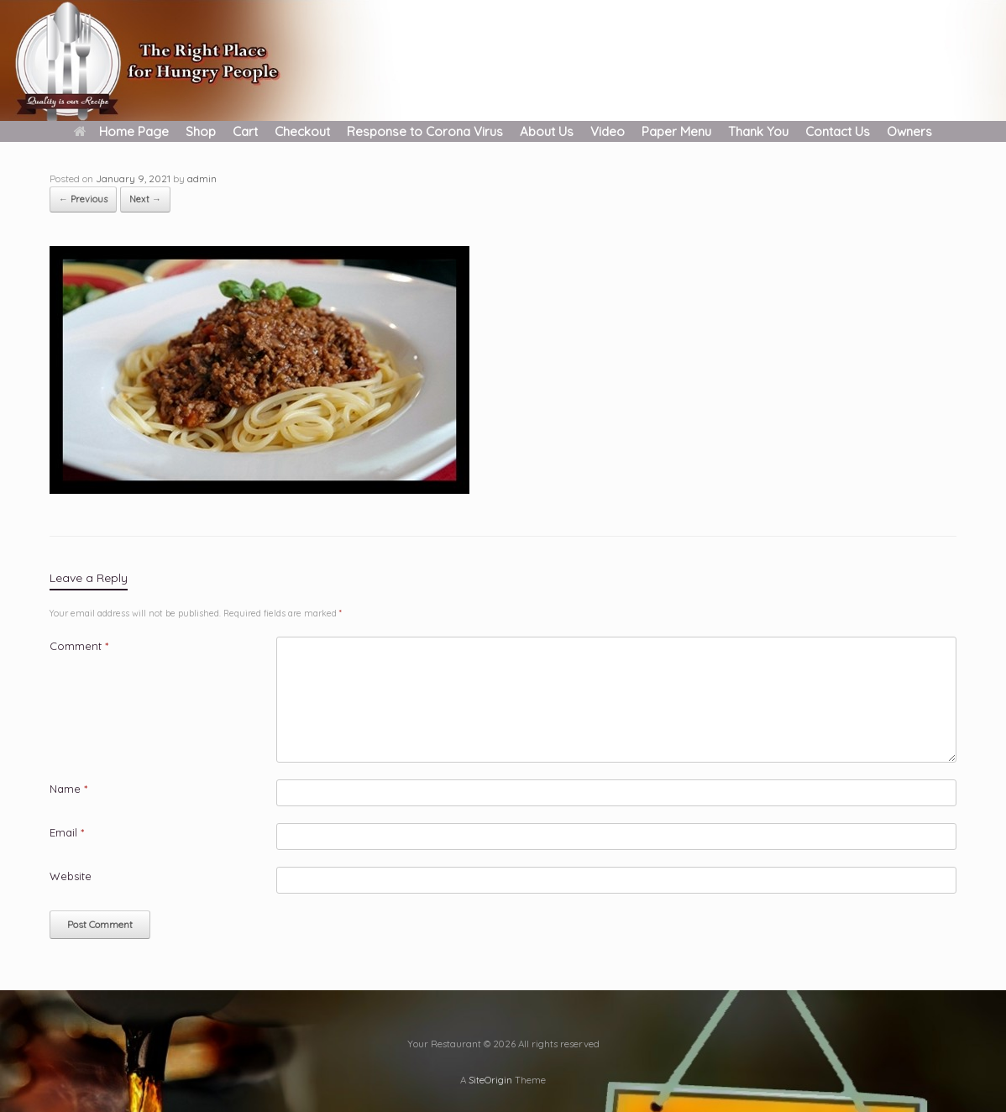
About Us (547, 131)
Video (607, 131)
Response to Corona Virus (425, 131)
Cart (245, 131)
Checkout (302, 131)
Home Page (121, 131)
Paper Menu (676, 131)
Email (67, 832)
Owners (909, 131)
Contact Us (837, 131)
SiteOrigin (490, 1079)
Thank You (758, 131)
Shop (201, 131)
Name (68, 788)
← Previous (83, 199)
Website (71, 876)
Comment (79, 646)
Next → (145, 199)
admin (202, 178)
